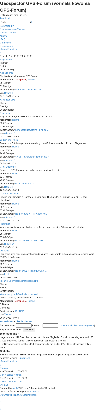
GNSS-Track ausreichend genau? (32, 157)
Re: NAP (19, 311)
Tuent (7, 314)
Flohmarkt (5, 224)
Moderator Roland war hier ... (29, 89)
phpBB (15, 388)
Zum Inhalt (5, 18)
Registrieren (24, 321)
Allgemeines (6, 59)
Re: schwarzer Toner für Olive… (31, 271)
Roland (31, 79)
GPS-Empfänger (8, 167)
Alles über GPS (7, 100)
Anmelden (6, 321)
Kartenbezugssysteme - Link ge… (32, 130)
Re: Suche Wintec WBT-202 (29, 240)
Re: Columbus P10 (24, 183)
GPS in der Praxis (9, 140)
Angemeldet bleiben (11, 329)
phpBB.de (34, 391)
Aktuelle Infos (6, 73)
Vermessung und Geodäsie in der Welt (19, 294)
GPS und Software (9, 193)
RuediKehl (9, 244)
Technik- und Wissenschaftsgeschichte (19, 281)
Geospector (20, 79)
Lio (5, 274)
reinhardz (9, 133)
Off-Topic (4, 250)
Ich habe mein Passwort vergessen (76, 325)
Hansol (7, 187)
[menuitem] (12, 29)
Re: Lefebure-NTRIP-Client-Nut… (31, 214)
